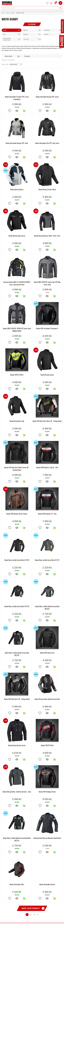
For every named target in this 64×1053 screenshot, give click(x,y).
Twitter (36, 971)
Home (3, 12)
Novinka (27, 56)
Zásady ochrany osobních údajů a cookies (46, 929)
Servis (50, 987)
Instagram (37, 968)
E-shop (7, 12)
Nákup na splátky (38, 944)
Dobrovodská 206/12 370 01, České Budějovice (12, 937)
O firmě (34, 951)
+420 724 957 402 (9, 941)
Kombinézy (52, 30)
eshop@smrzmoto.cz (11, 945)
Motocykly (14, 987)
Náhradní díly (34, 987)
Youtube (37, 974)
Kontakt (34, 955)
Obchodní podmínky (39, 933)
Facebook (37, 964)
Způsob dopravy (37, 940)
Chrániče (52, 34)
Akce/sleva (8, 56)
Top (18, 56)
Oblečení (13, 12)
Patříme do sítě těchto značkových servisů (12, 971)
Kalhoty (32, 30)
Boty (11, 34)
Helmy (20, 987)
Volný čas (32, 39)
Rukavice (32, 34)
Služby (34, 947)
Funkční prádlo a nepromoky (11, 39)
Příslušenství (43, 987)
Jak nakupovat (37, 937)
